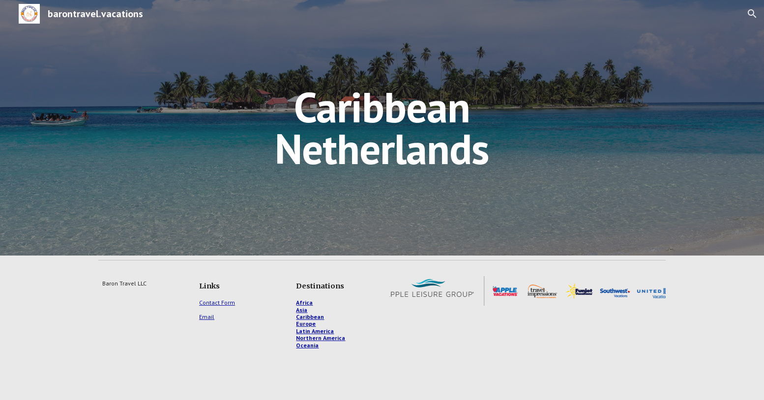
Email (206, 316)
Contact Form (217, 302)
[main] (382, 128)
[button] (752, 14)
